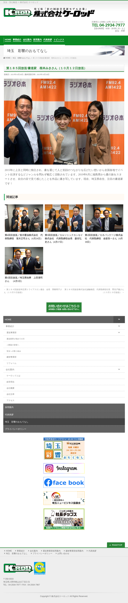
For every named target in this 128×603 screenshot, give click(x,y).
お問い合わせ (63, 553)
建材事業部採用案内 (74, 551)
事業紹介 (21, 551)
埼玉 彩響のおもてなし (17, 553)
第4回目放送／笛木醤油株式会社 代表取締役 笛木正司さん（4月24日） (24, 237)
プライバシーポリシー (42, 553)
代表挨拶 (92, 551)
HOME (9, 551)
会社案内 (34, 551)
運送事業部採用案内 (52, 551)
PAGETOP (117, 545)
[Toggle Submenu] (119, 319)
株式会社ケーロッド (60, 596)
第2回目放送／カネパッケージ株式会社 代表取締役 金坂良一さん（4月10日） (104, 238)
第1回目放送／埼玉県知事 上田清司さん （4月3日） (24, 279)
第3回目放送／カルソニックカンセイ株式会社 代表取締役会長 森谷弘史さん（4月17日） (64, 238)
